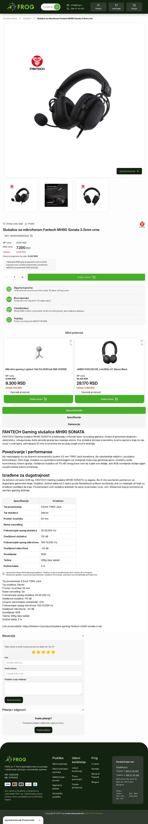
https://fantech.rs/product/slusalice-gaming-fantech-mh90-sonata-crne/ (62, 626)
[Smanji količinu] (6, 277)
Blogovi (95, 782)
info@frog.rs (121, 767)
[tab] (74, 410)
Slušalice (27, 18)
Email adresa (10, 668)
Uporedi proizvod (129, 171)
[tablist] (74, 417)
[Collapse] (39, 820)
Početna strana (10, 18)
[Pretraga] (57, 7)
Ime (6, 657)
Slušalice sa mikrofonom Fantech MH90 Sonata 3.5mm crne (65, 18)
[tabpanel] (74, 530)
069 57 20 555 (132, 775)
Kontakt (95, 768)
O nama (95, 763)
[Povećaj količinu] (22, 277)
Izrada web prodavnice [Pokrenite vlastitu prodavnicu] (75, 813)
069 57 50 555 (132, 771)
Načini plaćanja (59, 763)
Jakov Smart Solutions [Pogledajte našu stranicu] (94, 813)
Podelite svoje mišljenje (15, 679)
